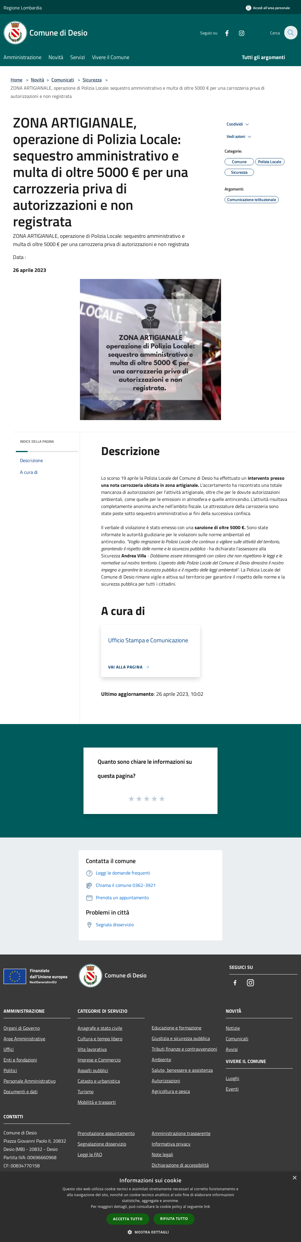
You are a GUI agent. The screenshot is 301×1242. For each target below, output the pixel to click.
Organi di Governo (22, 1028)
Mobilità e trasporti (97, 1102)
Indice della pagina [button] (37, 441)
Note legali (162, 1154)
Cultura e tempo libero (100, 1038)
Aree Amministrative (24, 1038)
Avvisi (232, 1049)
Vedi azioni (240, 136)
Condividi (239, 124)
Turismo (85, 1091)
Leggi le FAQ (90, 1154)
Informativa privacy (171, 1143)
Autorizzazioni (166, 1080)
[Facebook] (223, 32)
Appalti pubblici (93, 1070)
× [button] (294, 1178)
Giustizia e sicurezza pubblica (181, 1038)
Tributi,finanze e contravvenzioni (184, 1048)
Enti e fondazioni (20, 1059)
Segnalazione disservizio (102, 1143)
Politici (10, 1070)
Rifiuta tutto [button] (174, 1218)
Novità (37, 79)
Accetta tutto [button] (128, 1218)
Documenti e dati (21, 1091)
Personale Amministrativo (30, 1080)
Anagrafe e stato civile (100, 1028)
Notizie (233, 1028)
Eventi (232, 1088)
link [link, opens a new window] (207, 1206)
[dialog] (150, 1207)
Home (16, 79)
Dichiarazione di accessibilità (180, 1165)
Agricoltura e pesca (171, 1091)
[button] (150, 1232)
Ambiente (161, 1059)
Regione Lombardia (23, 7)
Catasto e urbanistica (99, 1080)
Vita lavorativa (92, 1049)
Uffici (9, 1049)
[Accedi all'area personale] (267, 8)
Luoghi (232, 1078)
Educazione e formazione (176, 1027)
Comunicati (62, 79)
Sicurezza (92, 79)
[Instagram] (238, 32)
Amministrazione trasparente (181, 1133)
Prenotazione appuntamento (106, 1133)
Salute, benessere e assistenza (182, 1070)
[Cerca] (290, 33)
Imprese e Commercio (99, 1059)
